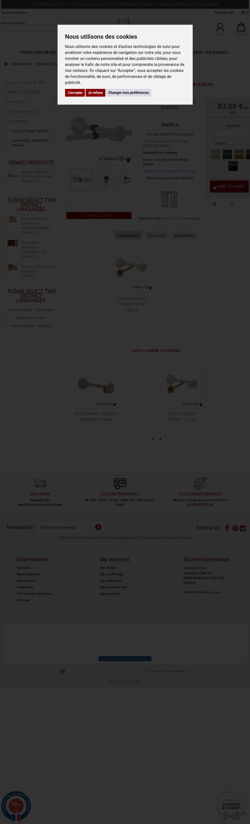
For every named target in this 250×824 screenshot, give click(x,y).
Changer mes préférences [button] (128, 93)
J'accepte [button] (75, 93)
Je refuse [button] (95, 93)
